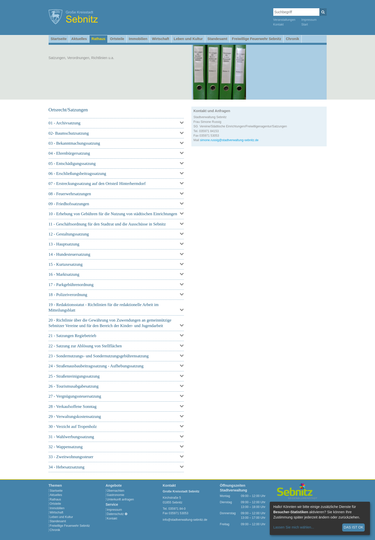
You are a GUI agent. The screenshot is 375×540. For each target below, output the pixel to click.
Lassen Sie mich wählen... (293, 527)
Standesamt (217, 39)
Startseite (59, 39)
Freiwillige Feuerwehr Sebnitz (256, 39)
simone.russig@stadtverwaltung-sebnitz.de (229, 140)
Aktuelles (79, 39)
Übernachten (115, 490)
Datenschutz (115, 514)
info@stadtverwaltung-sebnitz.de (185, 519)
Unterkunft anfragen (120, 499)
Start (304, 24)
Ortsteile (117, 39)
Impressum (309, 20)
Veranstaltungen (284, 20)
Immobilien (138, 39)
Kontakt (278, 24)
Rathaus (98, 39)
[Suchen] (323, 12)
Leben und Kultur (188, 39)
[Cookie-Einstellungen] (126, 514)
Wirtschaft (160, 39)
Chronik (292, 39)
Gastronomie (115, 495)
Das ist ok (353, 527)
